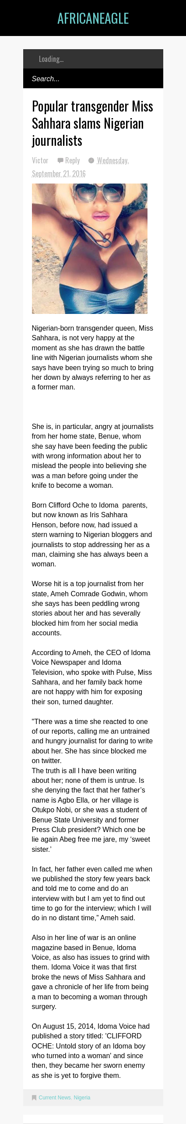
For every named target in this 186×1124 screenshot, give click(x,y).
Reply (73, 160)
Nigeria (82, 1098)
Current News (55, 1098)
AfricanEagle (93, 18)
